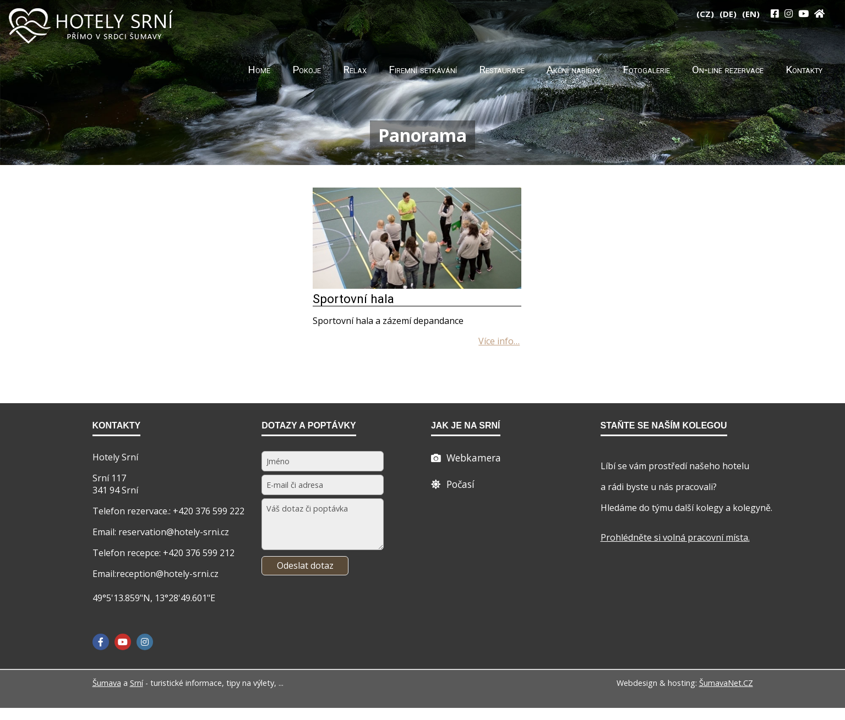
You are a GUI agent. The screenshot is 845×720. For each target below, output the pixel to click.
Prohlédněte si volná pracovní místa (674, 537)
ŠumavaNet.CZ (726, 683)
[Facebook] (100, 642)
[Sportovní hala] (417, 285)
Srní (136, 683)
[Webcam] (466, 457)
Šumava (106, 683)
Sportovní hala (353, 299)
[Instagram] (788, 13)
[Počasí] (453, 484)
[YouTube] (803, 13)
